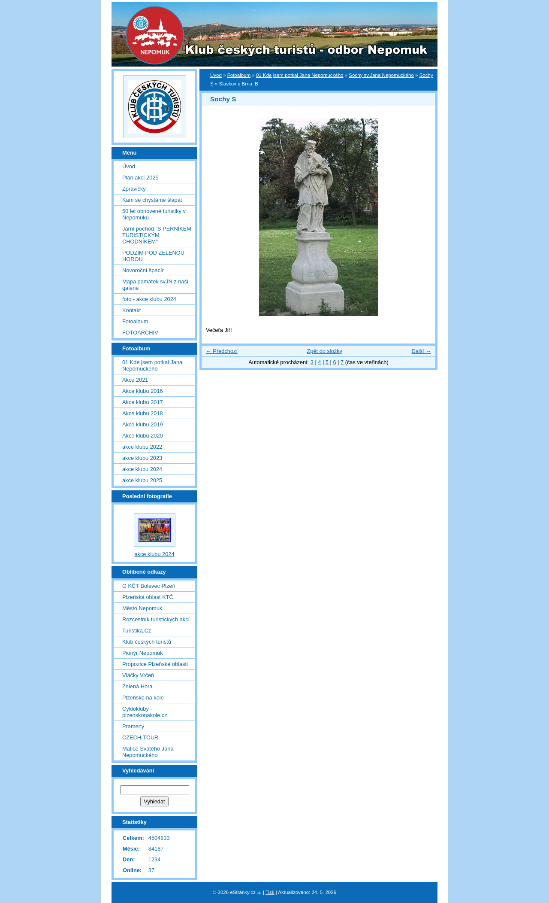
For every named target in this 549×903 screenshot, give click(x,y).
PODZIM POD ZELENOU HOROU (153, 255)
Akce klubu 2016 (142, 391)
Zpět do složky (324, 351)
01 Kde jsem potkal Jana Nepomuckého (300, 75)
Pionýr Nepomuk (142, 653)
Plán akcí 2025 (140, 177)
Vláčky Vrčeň (138, 675)
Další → (421, 351)
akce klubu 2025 (142, 480)
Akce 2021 (135, 380)
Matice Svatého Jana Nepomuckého (148, 751)
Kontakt (131, 310)
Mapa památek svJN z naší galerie (155, 284)
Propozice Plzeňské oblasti (155, 664)
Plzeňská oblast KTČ (147, 597)
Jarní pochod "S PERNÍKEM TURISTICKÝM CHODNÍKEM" (156, 235)
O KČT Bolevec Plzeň (148, 586)
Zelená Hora (137, 686)
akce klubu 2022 (142, 447)
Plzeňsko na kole (143, 697)
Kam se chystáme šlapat (152, 200)
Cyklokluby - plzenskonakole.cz (144, 711)
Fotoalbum (238, 75)
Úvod (216, 75)
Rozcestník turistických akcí (156, 619)
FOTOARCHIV (140, 332)
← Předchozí (222, 351)
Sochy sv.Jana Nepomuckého (381, 75)
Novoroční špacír (143, 270)
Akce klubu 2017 (142, 402)
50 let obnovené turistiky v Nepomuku (154, 214)
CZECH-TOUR (140, 737)
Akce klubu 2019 (142, 424)
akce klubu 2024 (142, 469)
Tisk (269, 892)
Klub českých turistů (146, 641)
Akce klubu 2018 (142, 413)
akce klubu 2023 (142, 458)
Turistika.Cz (136, 630)
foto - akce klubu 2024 (149, 299)
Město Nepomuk (142, 608)
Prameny (133, 726)
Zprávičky (134, 188)
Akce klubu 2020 (142, 435)
